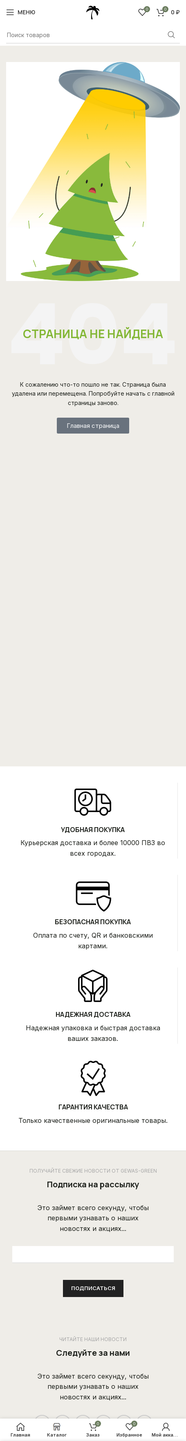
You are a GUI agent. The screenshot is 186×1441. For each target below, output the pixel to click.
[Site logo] (93, 11)
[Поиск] (93, 35)
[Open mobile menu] (20, 12)
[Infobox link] (92, 821)
